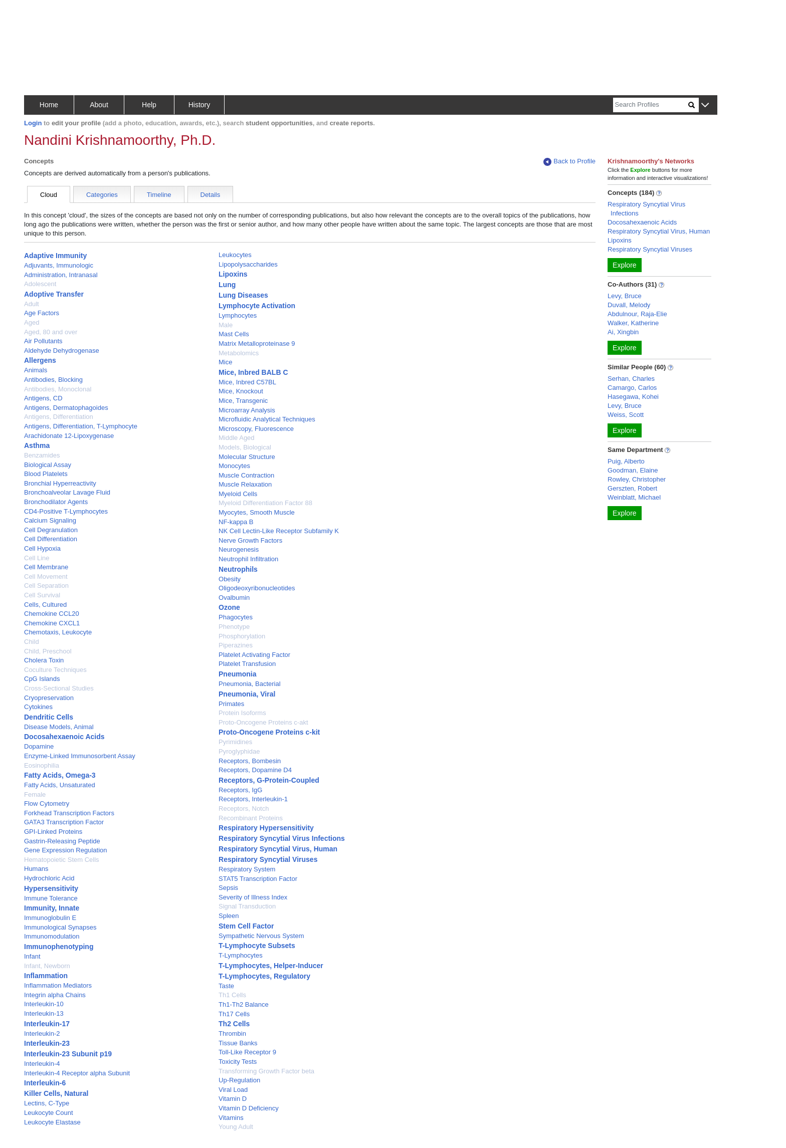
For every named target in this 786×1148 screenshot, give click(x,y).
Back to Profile (569, 161)
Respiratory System (247, 869)
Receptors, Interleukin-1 (253, 799)
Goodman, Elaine (633, 470)
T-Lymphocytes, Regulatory (264, 976)
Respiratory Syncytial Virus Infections (282, 838)
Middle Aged (237, 437)
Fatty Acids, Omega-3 (60, 775)
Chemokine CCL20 (51, 613)
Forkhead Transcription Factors (69, 813)
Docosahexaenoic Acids (64, 737)
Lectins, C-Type (46, 1103)
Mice (225, 362)
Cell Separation (46, 585)
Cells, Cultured (45, 604)
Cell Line (37, 558)
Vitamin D (233, 1098)
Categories (102, 194)
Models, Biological (245, 447)
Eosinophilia (41, 765)
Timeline (159, 194)
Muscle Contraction (246, 475)
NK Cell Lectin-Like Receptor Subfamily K (279, 531)
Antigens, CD (43, 398)
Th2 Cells (234, 1024)
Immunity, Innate (51, 908)
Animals (35, 370)
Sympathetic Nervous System (261, 936)
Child (31, 641)
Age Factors (41, 313)
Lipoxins (233, 274)
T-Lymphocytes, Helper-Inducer (271, 966)
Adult (31, 304)
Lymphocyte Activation (257, 306)
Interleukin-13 (44, 1013)
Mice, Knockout (241, 391)
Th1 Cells (232, 995)
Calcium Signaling (50, 520)
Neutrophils (238, 569)
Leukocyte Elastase (52, 1122)
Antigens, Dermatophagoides (66, 407)
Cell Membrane (46, 567)
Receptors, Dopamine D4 (255, 770)
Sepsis (228, 887)
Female (35, 794)
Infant (32, 956)
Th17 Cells (234, 1014)
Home (49, 105)
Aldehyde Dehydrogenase (61, 350)
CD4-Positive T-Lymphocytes (66, 511)
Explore (624, 265)
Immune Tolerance (51, 898)
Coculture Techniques (55, 669)
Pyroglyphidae (239, 751)
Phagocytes (236, 617)
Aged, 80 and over (50, 332)
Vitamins (231, 1117)
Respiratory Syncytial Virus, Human (278, 849)
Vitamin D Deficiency (249, 1108)
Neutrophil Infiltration (248, 559)
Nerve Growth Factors (250, 540)
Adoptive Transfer (54, 294)
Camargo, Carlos (632, 387)
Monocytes (234, 466)
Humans (36, 868)
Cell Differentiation (50, 539)
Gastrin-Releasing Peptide (62, 841)
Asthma (37, 445)
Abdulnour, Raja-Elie (637, 314)
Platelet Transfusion (247, 663)
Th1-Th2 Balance (244, 1004)
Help (149, 105)
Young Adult (236, 1126)
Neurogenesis (239, 549)
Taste (226, 986)
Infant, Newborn (47, 966)
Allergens (40, 360)
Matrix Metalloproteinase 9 (257, 343)
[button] (705, 105)
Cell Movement (46, 576)
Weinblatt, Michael (634, 497)
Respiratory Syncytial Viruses (268, 859)
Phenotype (234, 626)
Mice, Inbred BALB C (253, 372)
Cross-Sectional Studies (59, 688)
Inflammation (46, 976)
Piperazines (236, 645)
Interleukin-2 (42, 1033)
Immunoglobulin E (50, 918)
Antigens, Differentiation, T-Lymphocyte (80, 426)
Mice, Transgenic (243, 400)
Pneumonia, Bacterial (250, 683)
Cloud (48, 194)
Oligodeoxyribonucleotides (257, 588)
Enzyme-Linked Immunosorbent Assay (79, 756)
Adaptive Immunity (55, 256)
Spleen (229, 916)
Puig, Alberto (626, 461)
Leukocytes (235, 255)
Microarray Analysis (247, 410)
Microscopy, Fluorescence (256, 428)
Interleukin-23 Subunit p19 (68, 1054)
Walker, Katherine (633, 323)
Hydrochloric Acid (49, 878)
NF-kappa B (236, 522)
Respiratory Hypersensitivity (266, 828)
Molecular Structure (247, 457)
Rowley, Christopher (637, 479)
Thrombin (232, 1033)
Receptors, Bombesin (250, 761)
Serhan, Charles (631, 378)
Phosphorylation (242, 636)
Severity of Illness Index (253, 897)
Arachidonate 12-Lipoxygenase (69, 435)
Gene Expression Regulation (65, 850)
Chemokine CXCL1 (52, 623)
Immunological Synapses (60, 927)
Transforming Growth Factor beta (266, 1071)
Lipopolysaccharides (248, 264)
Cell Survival (42, 595)
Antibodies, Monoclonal (57, 389)
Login (33, 123)
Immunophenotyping (58, 947)
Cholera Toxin (44, 660)
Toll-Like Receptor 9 (247, 1052)
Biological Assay (47, 465)
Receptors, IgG (240, 790)
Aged (31, 322)
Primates (231, 704)
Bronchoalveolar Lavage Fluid (67, 492)
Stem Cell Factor (246, 926)
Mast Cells (234, 334)
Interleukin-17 (47, 1024)
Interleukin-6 (45, 1083)
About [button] (99, 105)
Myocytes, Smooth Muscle (257, 512)
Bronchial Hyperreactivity (60, 483)
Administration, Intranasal (61, 275)
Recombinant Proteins (251, 818)
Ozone (229, 607)
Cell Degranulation (51, 530)
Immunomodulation (52, 936)
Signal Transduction (247, 906)
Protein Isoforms (242, 713)
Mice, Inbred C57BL (247, 382)
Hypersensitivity (51, 888)
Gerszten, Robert (632, 488)
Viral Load (233, 1089)
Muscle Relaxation (245, 484)
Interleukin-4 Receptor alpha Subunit (77, 1073)
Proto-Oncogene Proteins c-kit (269, 732)
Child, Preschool (48, 651)
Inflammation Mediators (58, 985)
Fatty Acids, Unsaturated (59, 785)
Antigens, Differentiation (58, 416)
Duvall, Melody (629, 305)
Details (211, 194)
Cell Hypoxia (42, 548)
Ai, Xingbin (623, 332)
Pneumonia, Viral (247, 694)
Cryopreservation (49, 698)
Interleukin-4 (42, 1063)
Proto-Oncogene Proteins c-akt (263, 722)
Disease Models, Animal (59, 727)
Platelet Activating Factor (254, 654)
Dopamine (39, 746)
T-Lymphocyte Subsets (257, 946)
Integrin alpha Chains (55, 995)
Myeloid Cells (238, 494)
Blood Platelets (46, 474)
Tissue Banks (238, 1043)
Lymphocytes (238, 315)
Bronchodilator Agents (56, 502)
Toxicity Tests (238, 1061)
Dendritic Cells (48, 717)
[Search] (650, 105)
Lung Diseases (243, 295)
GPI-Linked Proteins (53, 831)
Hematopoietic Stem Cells (61, 859)
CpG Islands (42, 678)
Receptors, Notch (244, 808)
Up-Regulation (239, 1080)
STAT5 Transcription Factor (258, 878)
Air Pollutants (43, 341)
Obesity (230, 579)
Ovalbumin (234, 597)
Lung (227, 285)
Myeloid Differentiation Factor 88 (265, 503)
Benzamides (42, 455)
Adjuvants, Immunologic (58, 265)
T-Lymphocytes (241, 955)
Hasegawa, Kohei (633, 396)
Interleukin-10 (44, 1004)
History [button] (199, 105)
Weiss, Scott (626, 414)
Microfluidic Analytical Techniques (267, 419)
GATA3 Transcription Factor (64, 822)
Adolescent (40, 284)
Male (226, 325)
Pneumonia (237, 674)
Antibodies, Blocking (53, 379)
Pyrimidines (235, 742)
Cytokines (38, 707)
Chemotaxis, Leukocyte (58, 632)
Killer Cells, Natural (56, 1093)
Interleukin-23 (47, 1043)
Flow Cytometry (46, 803)
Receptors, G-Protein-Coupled (269, 780)
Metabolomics (239, 353)
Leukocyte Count (48, 1112)
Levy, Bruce (625, 296)
